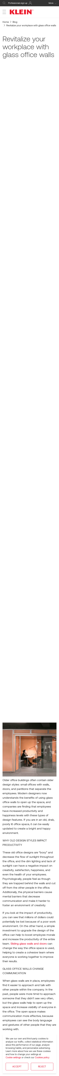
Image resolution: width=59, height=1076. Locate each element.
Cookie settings (13, 1057)
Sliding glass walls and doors (29, 943)
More (52, 3)
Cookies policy (42, 1057)
